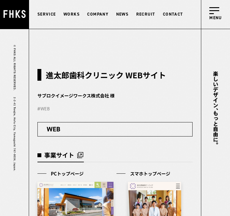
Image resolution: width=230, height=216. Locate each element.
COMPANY (97, 14)
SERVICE (46, 14)
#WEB (43, 109)
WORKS (71, 14)
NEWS (122, 14)
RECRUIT (145, 14)
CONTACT (173, 14)
